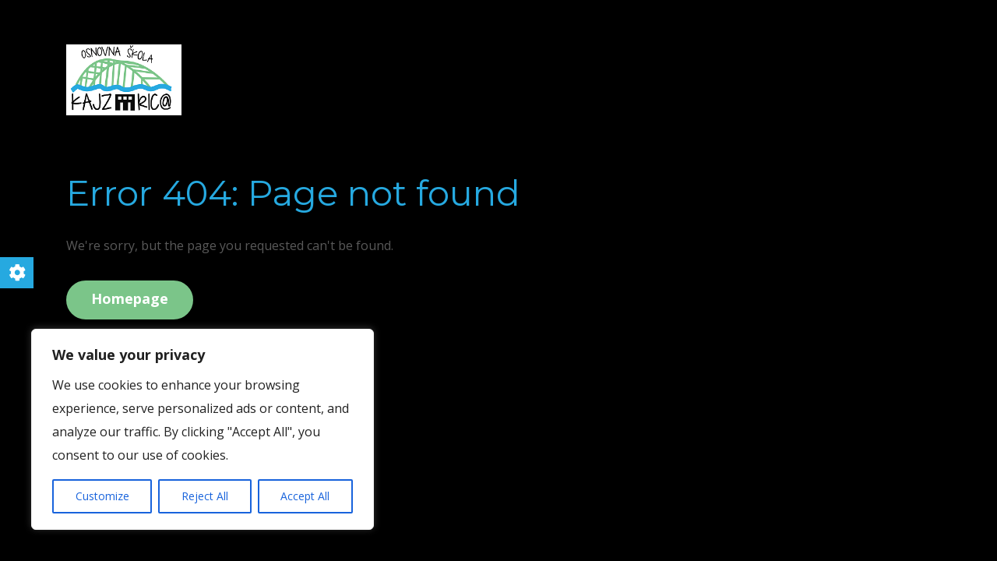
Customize (102, 496)
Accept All (304, 496)
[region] (202, 429)
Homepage (129, 298)
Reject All (204, 496)
